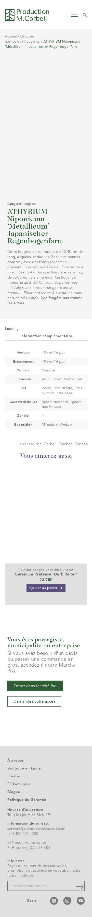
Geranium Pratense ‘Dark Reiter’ (46, 574)
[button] (74, 14)
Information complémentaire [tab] (46, 335)
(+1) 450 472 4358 (22, 833)
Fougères (32, 41)
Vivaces (68, 570)
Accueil (11, 36)
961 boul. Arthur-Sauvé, (27, 842)
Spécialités (53, 570)
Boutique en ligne (31, 570)
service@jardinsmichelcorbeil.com (36, 828)
